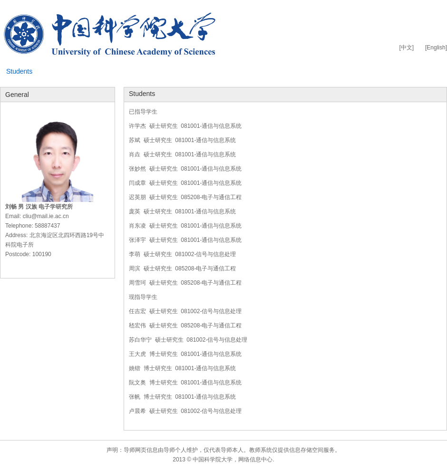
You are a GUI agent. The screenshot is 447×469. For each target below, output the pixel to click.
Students (19, 71)
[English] (436, 47)
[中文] (406, 47)
